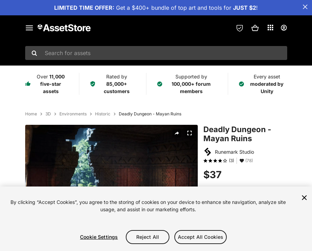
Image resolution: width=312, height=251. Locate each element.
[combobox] (156, 53)
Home (31, 114)
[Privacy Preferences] (239, 28)
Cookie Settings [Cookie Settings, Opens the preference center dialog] (99, 237)
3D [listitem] (48, 114)
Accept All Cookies (201, 237)
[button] (255, 28)
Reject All (147, 237)
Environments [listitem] (73, 114)
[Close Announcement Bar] (305, 6)
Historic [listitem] (102, 114)
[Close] (304, 197)
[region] (156, 219)
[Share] (177, 133)
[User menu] (283, 27)
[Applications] (270, 27)
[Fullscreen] (189, 133)
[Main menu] (29, 28)
